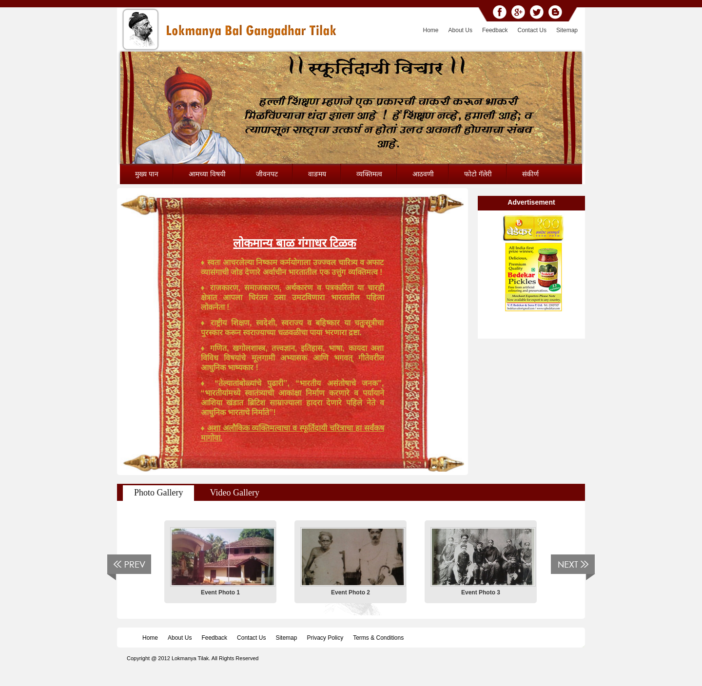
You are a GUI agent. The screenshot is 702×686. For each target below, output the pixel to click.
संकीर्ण (530, 174)
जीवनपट (267, 174)
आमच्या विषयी (207, 174)
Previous (129, 567)
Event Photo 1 (220, 592)
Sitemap (567, 30)
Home (431, 30)
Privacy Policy (325, 637)
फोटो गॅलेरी (478, 174)
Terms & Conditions (378, 637)
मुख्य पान (146, 174)
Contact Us (532, 30)
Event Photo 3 (480, 592)
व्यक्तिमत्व (369, 174)
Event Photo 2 (350, 592)
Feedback (495, 30)
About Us (460, 30)
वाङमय (317, 174)
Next (573, 567)
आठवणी (423, 174)
